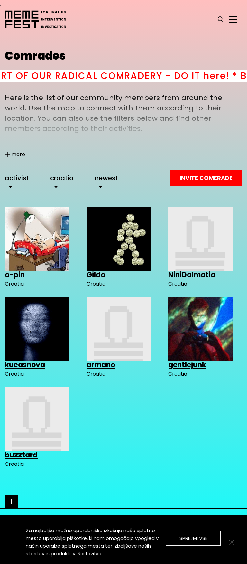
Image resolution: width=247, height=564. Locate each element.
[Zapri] (231, 542)
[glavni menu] (233, 19)
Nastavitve (89, 553)
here (227, 76)
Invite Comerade (206, 178)
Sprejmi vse (193, 538)
